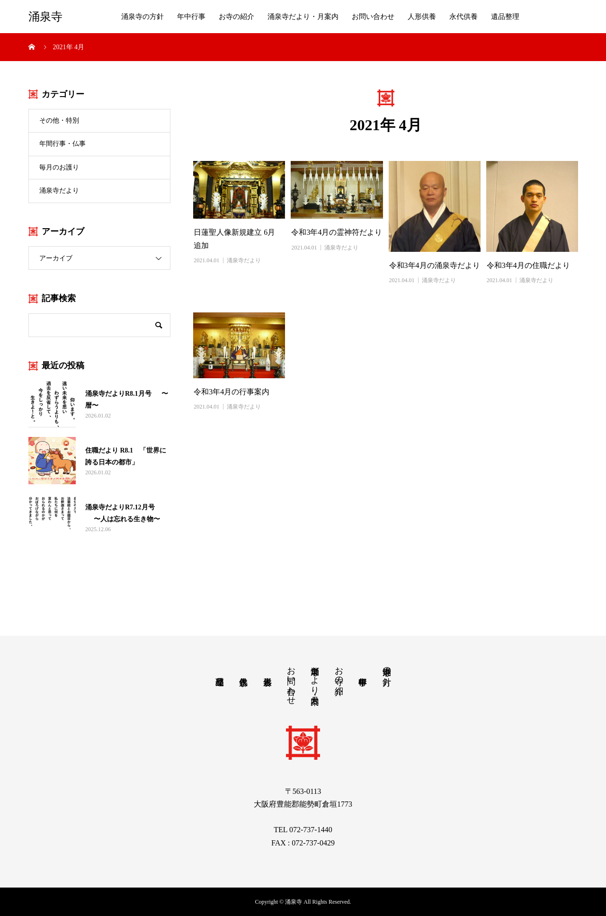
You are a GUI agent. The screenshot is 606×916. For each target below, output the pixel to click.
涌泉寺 (45, 16)
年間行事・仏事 (62, 143)
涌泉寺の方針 (142, 16)
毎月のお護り (59, 167)
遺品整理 (505, 16)
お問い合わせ (373, 16)
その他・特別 (59, 120)
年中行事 (191, 16)
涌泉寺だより (59, 190)
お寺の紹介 (236, 16)
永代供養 (463, 16)
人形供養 (422, 16)
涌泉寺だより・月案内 (303, 16)
